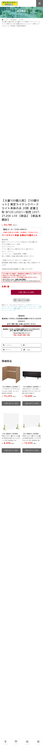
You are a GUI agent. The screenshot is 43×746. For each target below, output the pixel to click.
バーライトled (11, 315)
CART (16, 742)
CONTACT (27, 742)
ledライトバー (33, 313)
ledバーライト (8, 313)
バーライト (24, 313)
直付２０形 (22, 311)
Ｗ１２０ (29, 311)
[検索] (39, 471)
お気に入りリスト (10, 567)
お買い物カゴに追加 (26, 297)
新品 (6, 514)
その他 (28, 310)
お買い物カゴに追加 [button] (11, 408)
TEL (38, 742)
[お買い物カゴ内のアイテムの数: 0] (21, 560)
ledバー (35, 311)
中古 (19, 514)
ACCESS (5, 742)
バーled (6, 311)
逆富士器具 (17, 313)
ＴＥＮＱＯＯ (14, 311)
